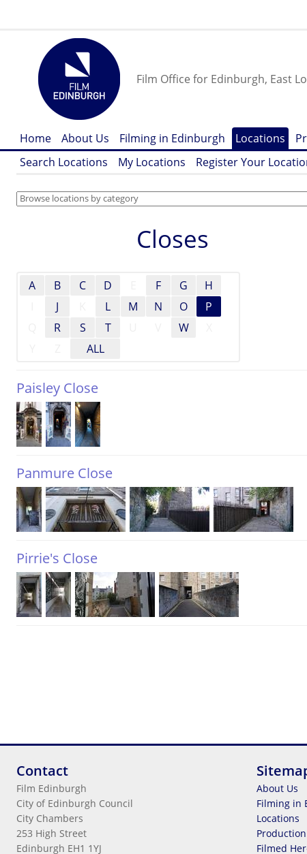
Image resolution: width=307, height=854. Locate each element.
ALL (95, 348)
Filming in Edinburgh (172, 138)
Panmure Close (64, 473)
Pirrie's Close (57, 558)
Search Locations (64, 162)
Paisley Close (57, 388)
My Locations (152, 162)
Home (35, 138)
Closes (172, 239)
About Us (85, 138)
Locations (260, 138)
